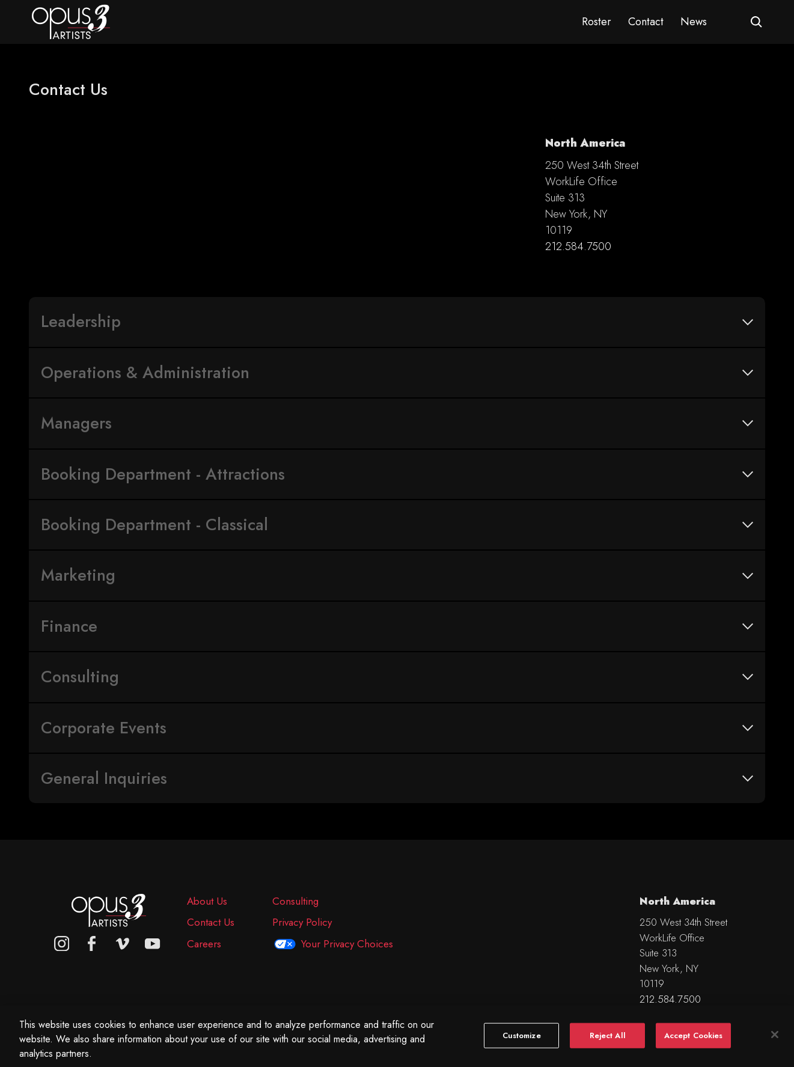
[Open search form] (756, 22)
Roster (596, 21)
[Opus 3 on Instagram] (62, 944)
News (693, 21)
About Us (207, 901)
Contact (646, 21)
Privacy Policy (302, 922)
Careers (204, 944)
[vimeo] (122, 944)
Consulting (295, 901)
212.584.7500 (578, 246)
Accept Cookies (693, 1044)
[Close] (775, 1043)
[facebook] (92, 944)
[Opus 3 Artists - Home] (71, 21)
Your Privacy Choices (347, 944)
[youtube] (152, 944)
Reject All (608, 1044)
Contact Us (210, 922)
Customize (521, 1044)
